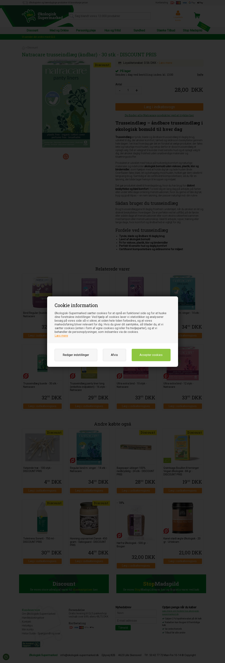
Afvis (114, 355)
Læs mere (61, 335)
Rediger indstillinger (76, 355)
